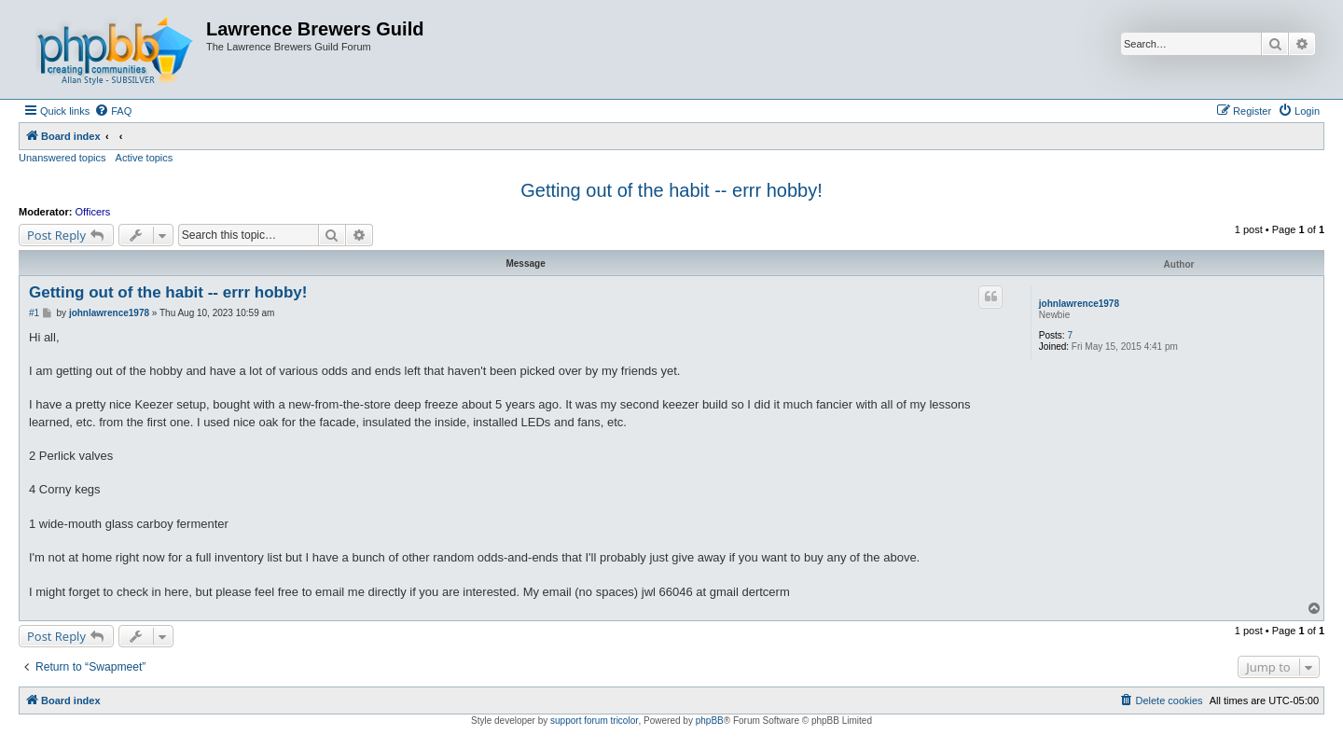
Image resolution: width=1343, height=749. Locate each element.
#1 (34, 313)
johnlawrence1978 (1079, 303)
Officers (93, 211)
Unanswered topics (62, 157)
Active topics (144, 157)
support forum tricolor (594, 720)
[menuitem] (113, 111)
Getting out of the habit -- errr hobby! (671, 190)
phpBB (710, 720)
